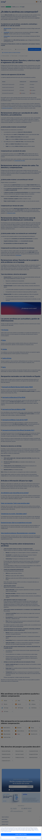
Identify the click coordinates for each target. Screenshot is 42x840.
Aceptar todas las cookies (21, 834)
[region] (21, 833)
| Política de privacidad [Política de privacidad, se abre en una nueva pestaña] (7, 831)
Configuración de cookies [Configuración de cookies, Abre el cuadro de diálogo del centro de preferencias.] (21, 837)
